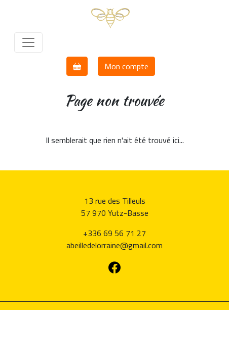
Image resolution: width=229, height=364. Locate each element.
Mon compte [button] (126, 66)
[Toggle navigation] (28, 42)
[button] (77, 66)
